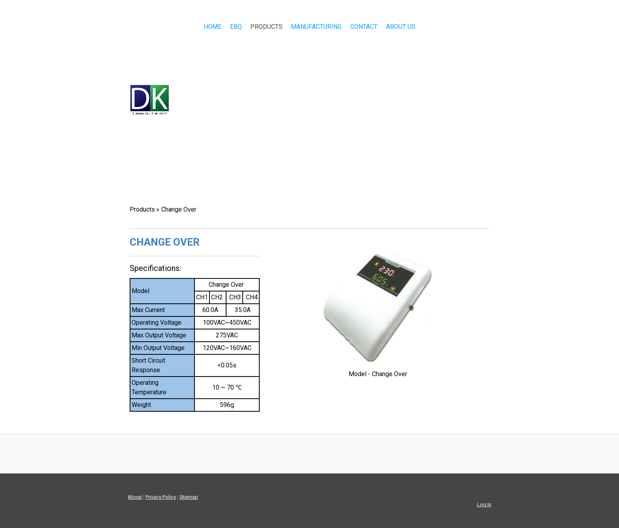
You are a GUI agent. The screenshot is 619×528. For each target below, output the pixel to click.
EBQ (236, 26)
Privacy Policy (160, 497)
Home (212, 26)
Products (266, 26)
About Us (400, 26)
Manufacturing (316, 26)
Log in (484, 504)
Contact (363, 26)
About (135, 497)
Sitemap (188, 497)
